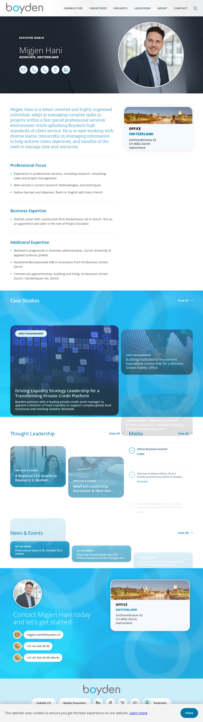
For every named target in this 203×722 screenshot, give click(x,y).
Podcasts (160, 703)
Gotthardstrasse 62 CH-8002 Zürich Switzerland (142, 144)
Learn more (138, 713)
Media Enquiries (74, 703)
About (162, 8)
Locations (142, 8)
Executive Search (31, 38)
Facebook (110, 703)
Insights (120, 8)
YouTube (135, 703)
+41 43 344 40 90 (38, 646)
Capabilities (73, 8)
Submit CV (43, 703)
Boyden (24, 8)
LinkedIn (98, 703)
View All (183, 300)
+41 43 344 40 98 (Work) (43, 658)
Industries (98, 8)
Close (189, 713)
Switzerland (48, 57)
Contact (180, 8)
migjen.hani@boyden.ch (43, 635)
